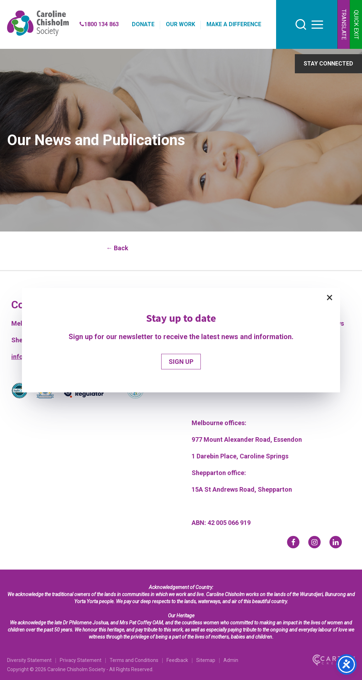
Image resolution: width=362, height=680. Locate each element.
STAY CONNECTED (328, 63)
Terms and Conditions (134, 660)
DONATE (143, 24)
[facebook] (293, 542)
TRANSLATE (343, 24)
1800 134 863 (99, 24)
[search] (301, 24)
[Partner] (19, 392)
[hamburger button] (317, 24)
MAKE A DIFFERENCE (233, 24)
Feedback (177, 660)
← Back (117, 248)
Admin (230, 660)
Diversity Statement (29, 660)
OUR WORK (180, 24)
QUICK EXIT (356, 24)
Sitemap (205, 660)
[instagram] (314, 542)
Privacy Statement (80, 660)
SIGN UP (181, 361)
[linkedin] (335, 542)
